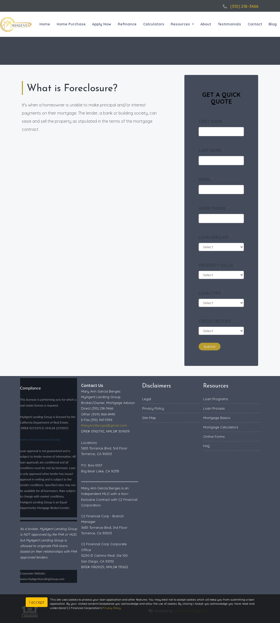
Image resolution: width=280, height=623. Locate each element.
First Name (212, 121)
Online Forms (214, 436)
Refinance (127, 24)
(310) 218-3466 (240, 6)
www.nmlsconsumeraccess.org (40, 439)
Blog (273, 24)
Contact (255, 24)
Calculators (153, 24)
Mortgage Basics (216, 418)
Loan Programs (215, 399)
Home (44, 24)
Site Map (149, 418)
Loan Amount (215, 237)
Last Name (211, 150)
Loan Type (211, 293)
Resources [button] (181, 24)
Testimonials (229, 24)
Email (206, 179)
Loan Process (214, 408)
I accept (36, 602)
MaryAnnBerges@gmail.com (104, 425)
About (205, 24)
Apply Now (101, 24)
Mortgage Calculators (220, 427)
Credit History (216, 321)
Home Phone (213, 208)
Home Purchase (71, 24)
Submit (209, 346)
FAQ (206, 446)
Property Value (217, 265)
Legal (146, 399)
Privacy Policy (153, 408)
